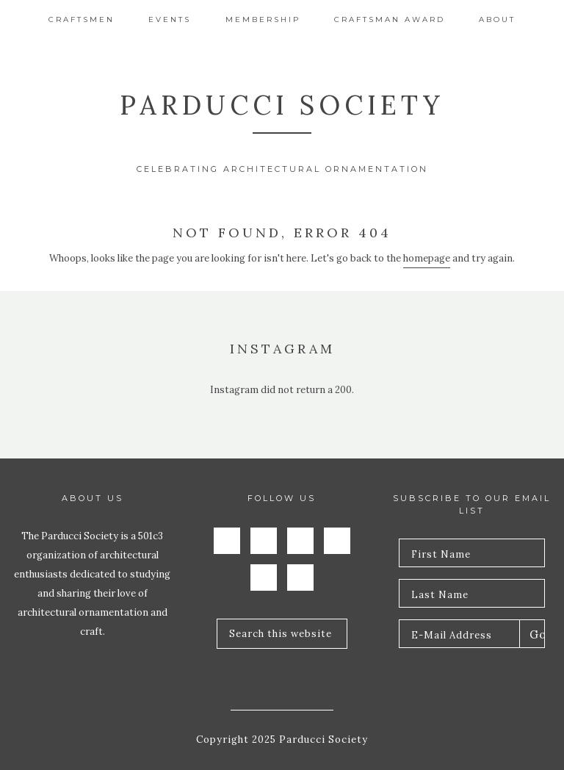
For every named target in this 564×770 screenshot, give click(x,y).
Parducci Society (282, 105)
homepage (426, 258)
